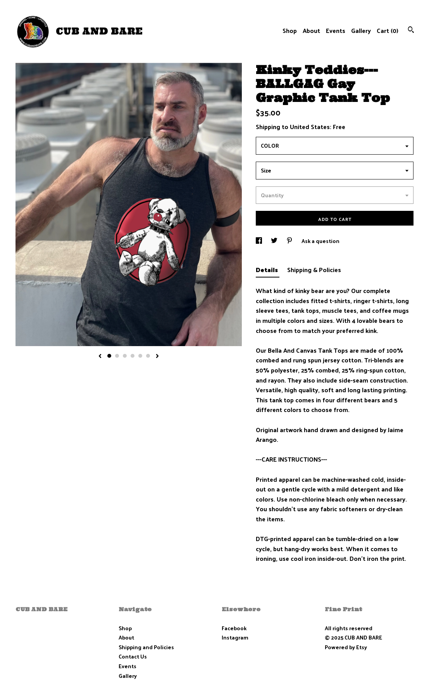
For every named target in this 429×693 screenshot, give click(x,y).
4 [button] (132, 356)
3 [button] (125, 356)
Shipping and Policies (146, 647)
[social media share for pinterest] (290, 241)
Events (335, 30)
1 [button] (109, 356)
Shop (290, 30)
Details (267, 269)
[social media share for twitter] (275, 241)
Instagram (235, 637)
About (311, 30)
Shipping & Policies (314, 269)
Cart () (387, 30)
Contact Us (133, 656)
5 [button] (140, 356)
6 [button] (148, 356)
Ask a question (320, 241)
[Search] (411, 30)
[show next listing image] (157, 356)
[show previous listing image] (100, 356)
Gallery (361, 30)
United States (310, 126)
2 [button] (117, 356)
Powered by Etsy (346, 647)
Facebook (234, 628)
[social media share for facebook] (259, 241)
